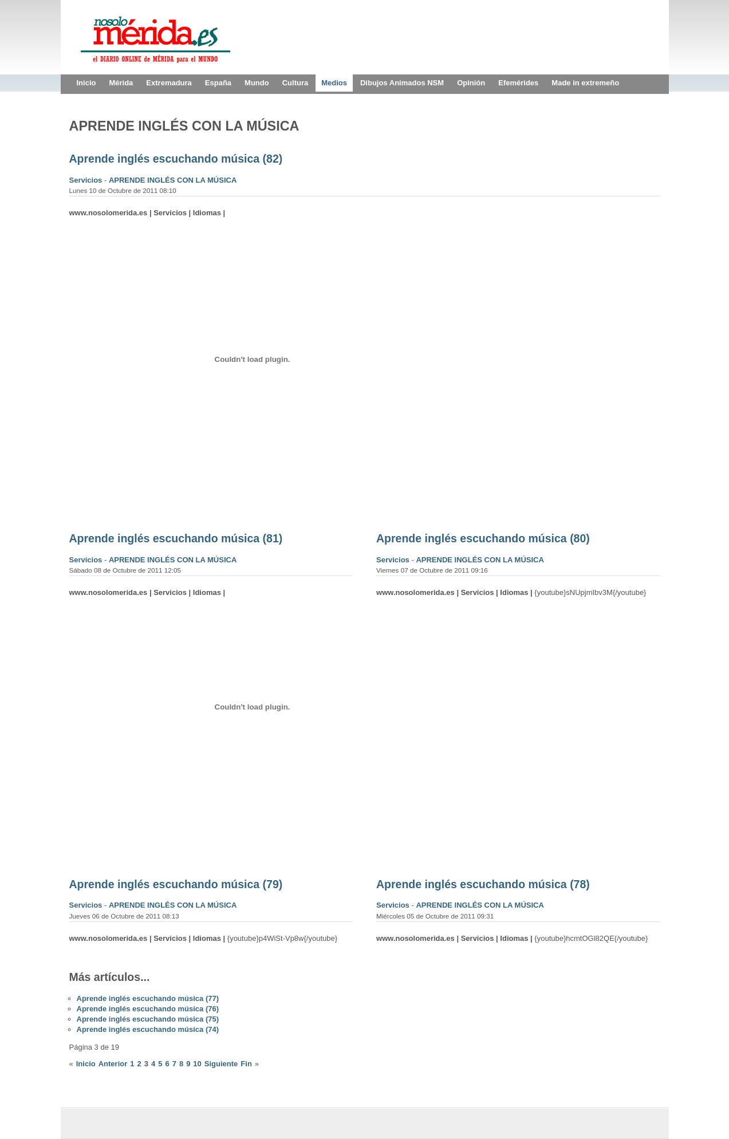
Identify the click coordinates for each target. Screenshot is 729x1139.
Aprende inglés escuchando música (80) (483, 538)
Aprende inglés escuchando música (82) (176, 158)
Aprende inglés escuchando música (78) (483, 884)
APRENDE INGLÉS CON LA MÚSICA (173, 180)
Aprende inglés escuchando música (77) (148, 998)
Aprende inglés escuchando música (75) (148, 1019)
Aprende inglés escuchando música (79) (176, 884)
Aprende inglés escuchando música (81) (176, 538)
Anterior (113, 1063)
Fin (246, 1063)
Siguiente (221, 1063)
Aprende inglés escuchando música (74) (148, 1029)
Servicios (86, 180)
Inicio (86, 1063)
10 (197, 1063)
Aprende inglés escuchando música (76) (148, 1008)
